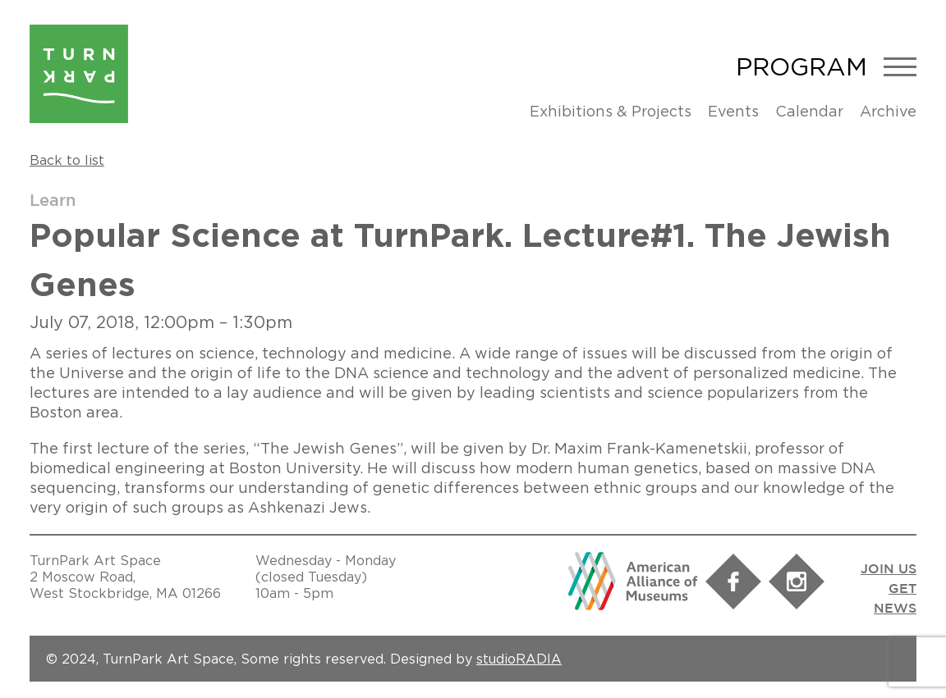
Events (733, 111)
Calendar (809, 111)
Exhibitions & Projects (610, 111)
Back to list (67, 160)
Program (801, 66)
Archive (888, 111)
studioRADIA (519, 658)
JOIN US (888, 569)
